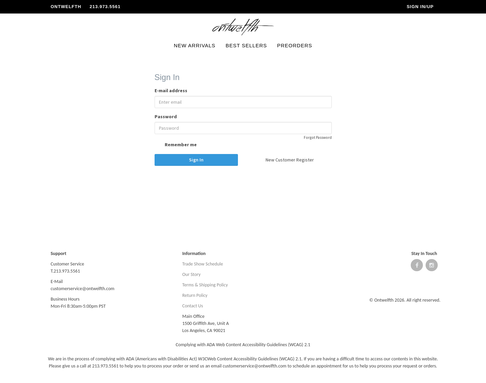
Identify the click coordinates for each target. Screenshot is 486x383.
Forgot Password (318, 137)
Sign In (196, 160)
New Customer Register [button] (290, 160)
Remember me (176, 145)
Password (166, 116)
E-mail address (171, 90)
